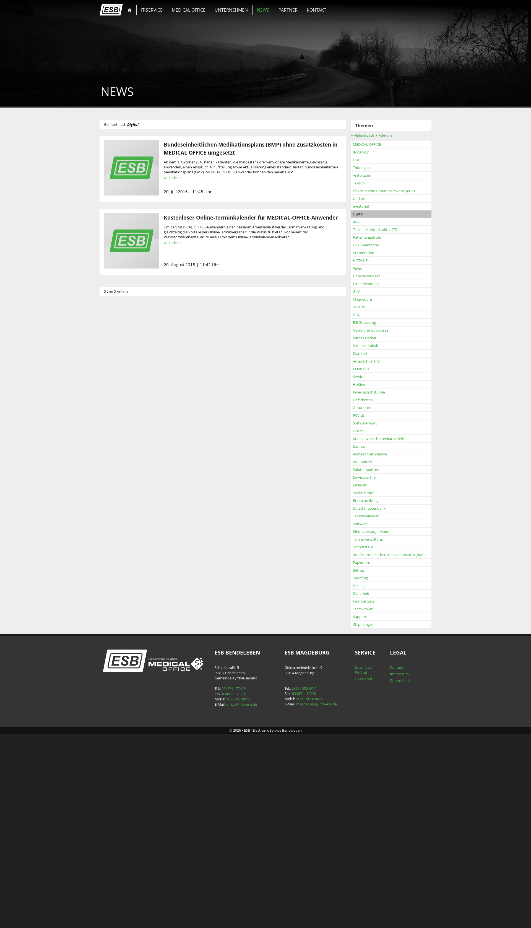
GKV (108, 474)
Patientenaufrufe (119, 420)
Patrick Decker (117, 520)
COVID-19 (113, 551)
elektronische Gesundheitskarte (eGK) (136, 373)
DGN (109, 497)
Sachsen (112, 629)
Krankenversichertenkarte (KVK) (131, 621)
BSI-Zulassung (116, 505)
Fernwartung (116, 784)
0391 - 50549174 (304, 871)
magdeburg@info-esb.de (316, 887)
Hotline (111, 567)
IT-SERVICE (152, 10)
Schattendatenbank (121, 691)
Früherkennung (118, 466)
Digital (110, 397)
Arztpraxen (114, 358)
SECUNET (113, 490)
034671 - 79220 (234, 876)
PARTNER (287, 10)
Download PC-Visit (362, 853)
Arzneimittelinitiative (122, 637)
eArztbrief (113, 389)
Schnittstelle (115, 730)
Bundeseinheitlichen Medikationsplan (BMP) (141, 737)
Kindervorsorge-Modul (124, 714)
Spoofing (112, 760)
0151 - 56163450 (308, 881)
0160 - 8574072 (238, 882)
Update (111, 381)
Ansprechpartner (119, 544)
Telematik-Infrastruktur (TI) (127, 412)
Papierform (114, 745)
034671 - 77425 (234, 871)
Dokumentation (118, 428)
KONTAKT (315, 10)
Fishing (111, 768)
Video (110, 451)
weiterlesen (174, 177)
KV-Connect (115, 644)
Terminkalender (118, 699)
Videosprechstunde (121, 575)
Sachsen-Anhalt (118, 528)
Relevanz (136, 318)
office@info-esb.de (242, 887)
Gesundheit (114, 590)
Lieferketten (115, 582)
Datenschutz (399, 863)
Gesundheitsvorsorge (123, 513)
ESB (108, 342)
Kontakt (395, 850)
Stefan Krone (116, 675)
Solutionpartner (118, 652)
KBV (108, 404)
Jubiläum (112, 668)
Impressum (398, 856)
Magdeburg (114, 482)
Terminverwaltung (120, 722)
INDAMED (113, 335)
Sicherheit (113, 776)
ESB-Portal (362, 861)
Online (110, 613)
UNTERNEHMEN (231, 10)
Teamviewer (115, 791)
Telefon (111, 366)
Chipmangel (115, 807)
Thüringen (113, 350)
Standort (112, 536)
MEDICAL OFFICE (189, 10)
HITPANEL (113, 443)
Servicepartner (117, 660)
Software (112, 706)
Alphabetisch (114, 318)
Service (111, 559)
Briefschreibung (118, 683)
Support (112, 799)
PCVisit (111, 598)
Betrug (110, 753)
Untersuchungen (119, 459)
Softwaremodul (118, 606)
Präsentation (116, 435)
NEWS (263, 10)
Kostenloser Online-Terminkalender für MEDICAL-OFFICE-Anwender (252, 217)
